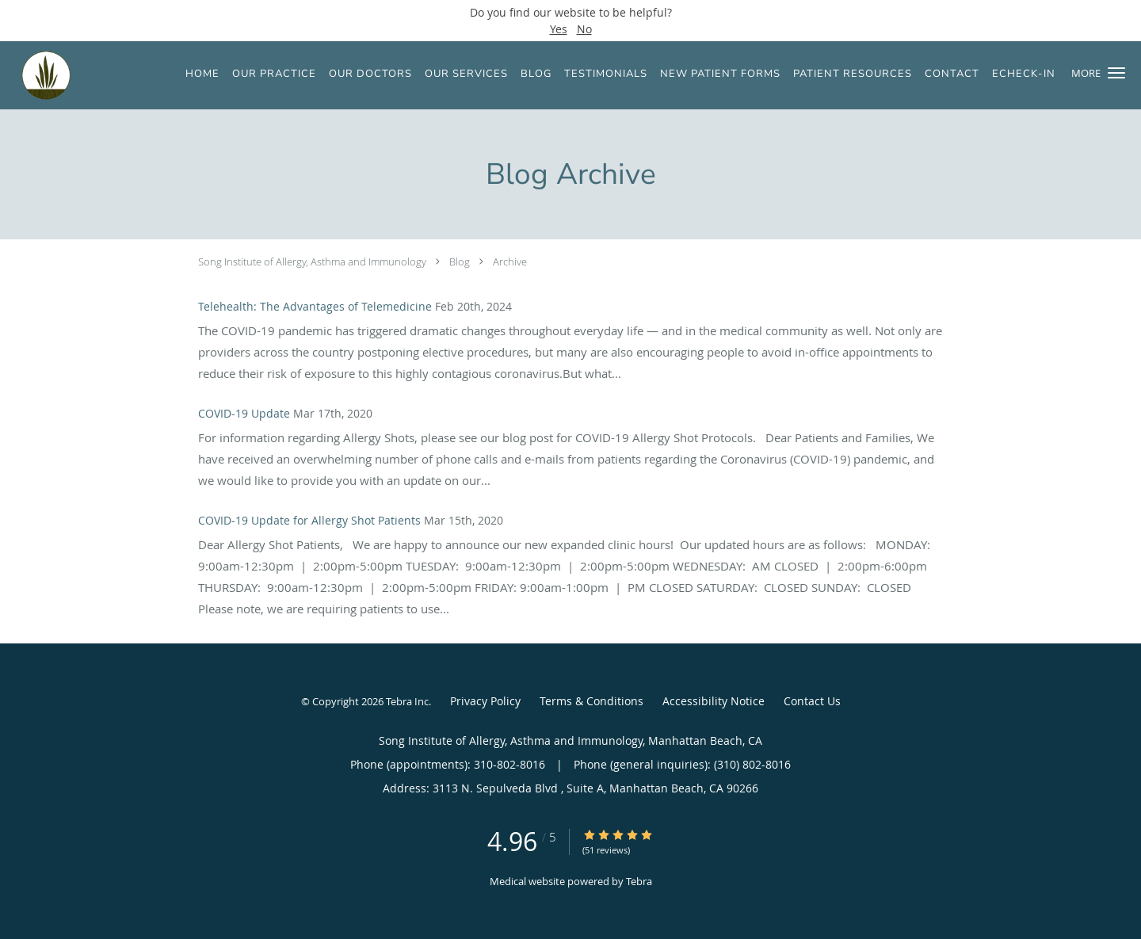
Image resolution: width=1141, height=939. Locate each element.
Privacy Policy (485, 700)
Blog (459, 261)
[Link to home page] (36, 75)
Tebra (639, 881)
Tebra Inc (407, 701)
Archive (510, 261)
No (584, 28)
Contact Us (812, 700)
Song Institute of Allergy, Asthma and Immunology (312, 261)
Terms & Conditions (591, 700)
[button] (1116, 72)
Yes (558, 28)
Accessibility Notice (713, 700)
